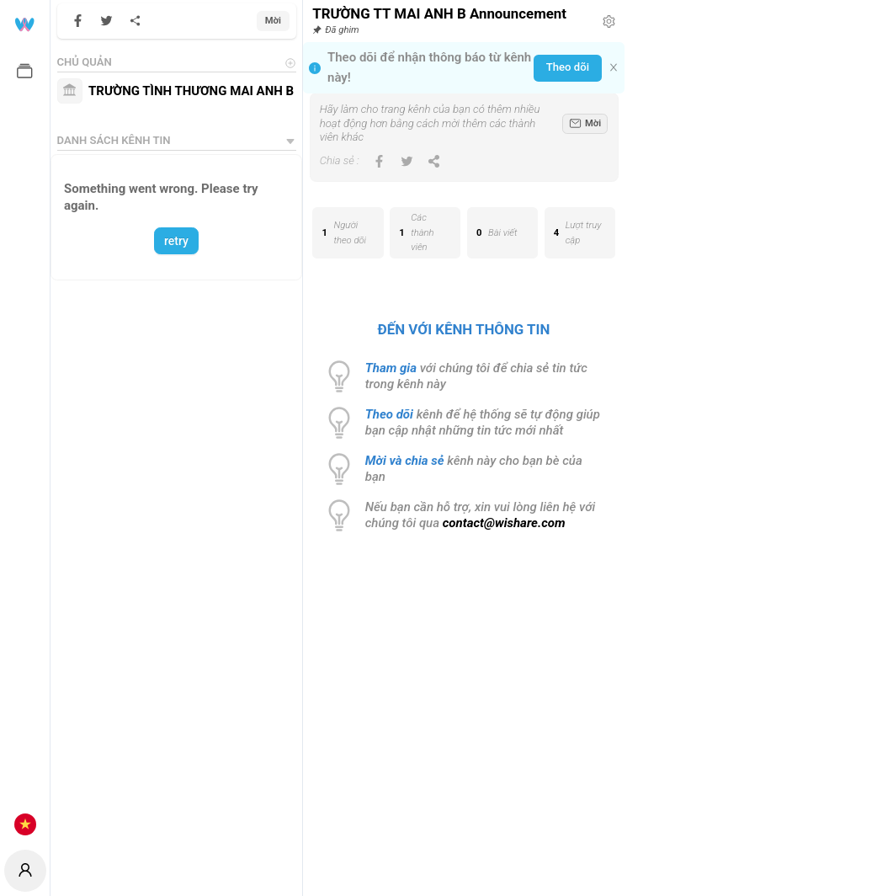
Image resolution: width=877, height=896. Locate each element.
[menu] (25, 422)
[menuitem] (25, 23)
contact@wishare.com (504, 523)
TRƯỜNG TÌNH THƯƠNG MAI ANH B (191, 91)
